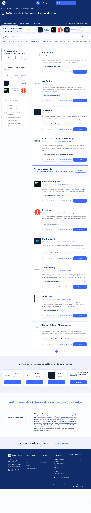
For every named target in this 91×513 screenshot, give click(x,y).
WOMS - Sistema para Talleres (56, 138)
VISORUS (46, 52)
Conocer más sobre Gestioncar (76, 277)
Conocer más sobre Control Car (76, 249)
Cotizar (80, 72)
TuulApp (46, 110)
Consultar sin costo (65, 72)
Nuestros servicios (44, 459)
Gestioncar (47, 267)
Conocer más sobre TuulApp (74, 120)
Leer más (4, 18)
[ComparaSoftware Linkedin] (9, 470)
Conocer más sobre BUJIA (68, 220)
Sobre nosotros (30, 459)
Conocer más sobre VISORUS (71, 62)
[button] (64, 66)
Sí (9, 58)
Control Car (47, 239)
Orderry (46, 296)
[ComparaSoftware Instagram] (18, 470)
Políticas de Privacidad (59, 485)
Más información (25, 23)
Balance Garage (50, 181)
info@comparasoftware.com (60, 477)
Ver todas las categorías (62, 443)
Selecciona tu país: (75, 454)
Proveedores (44, 455)
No (21, 58)
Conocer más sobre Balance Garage (74, 191)
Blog (27, 462)
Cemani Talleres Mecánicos (55, 325)
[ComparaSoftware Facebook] (15, 470)
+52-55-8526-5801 (59, 473)
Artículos (37, 23)
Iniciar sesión (84, 3)
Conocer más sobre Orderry (72, 306)
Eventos (28, 465)
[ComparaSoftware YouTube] (12, 470)
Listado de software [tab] (10, 23)
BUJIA (45, 210)
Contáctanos (58, 455)
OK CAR (46, 81)
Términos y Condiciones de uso (78, 485)
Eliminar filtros (16, 37)
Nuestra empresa (31, 455)
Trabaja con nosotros (31, 468)
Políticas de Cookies (71, 485)
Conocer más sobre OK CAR (49, 91)
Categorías (47, 3)
